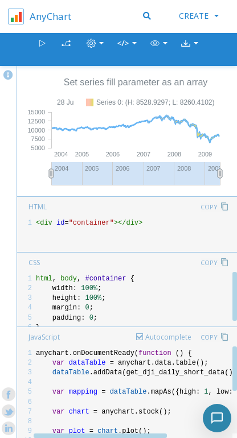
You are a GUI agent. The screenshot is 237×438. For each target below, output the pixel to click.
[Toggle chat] (217, 418)
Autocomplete (168, 337)
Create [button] (199, 15)
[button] (159, 50)
